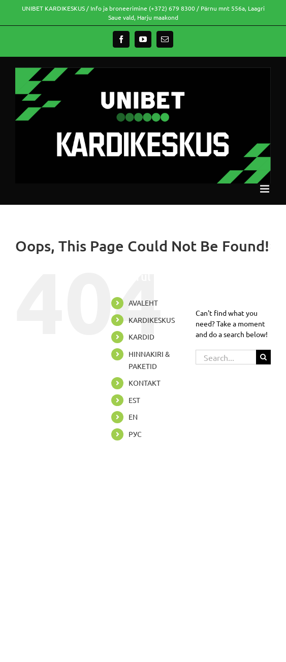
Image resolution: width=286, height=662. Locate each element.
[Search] (263, 357)
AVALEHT (143, 302)
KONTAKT (145, 382)
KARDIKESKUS (152, 319)
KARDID (141, 336)
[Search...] (226, 357)
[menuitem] (154, 400)
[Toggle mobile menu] (265, 188)
